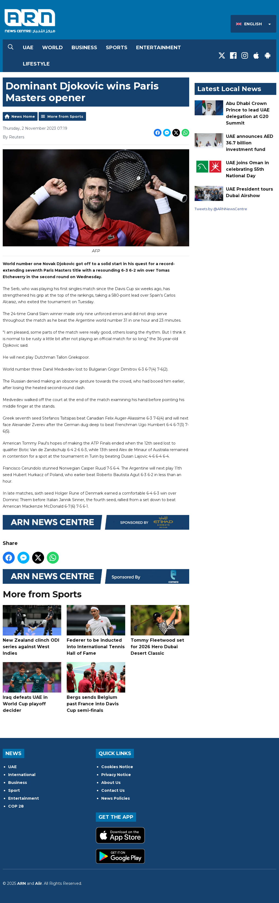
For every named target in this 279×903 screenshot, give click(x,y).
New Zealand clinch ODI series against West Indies (32, 630)
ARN (21, 883)
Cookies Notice (117, 766)
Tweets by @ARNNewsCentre (221, 209)
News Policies (115, 798)
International (21, 774)
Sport (14, 790)
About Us (111, 782)
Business (84, 48)
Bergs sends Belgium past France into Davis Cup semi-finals (96, 687)
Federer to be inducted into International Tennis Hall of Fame (96, 630)
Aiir (38, 883)
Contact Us (113, 790)
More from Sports (65, 116)
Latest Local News (229, 89)
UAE (28, 48)
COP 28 (16, 806)
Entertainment (158, 48)
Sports (116, 48)
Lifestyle (36, 64)
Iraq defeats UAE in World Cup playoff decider (32, 687)
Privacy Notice (116, 774)
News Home (23, 116)
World (52, 48)
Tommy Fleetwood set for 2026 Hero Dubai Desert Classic (160, 630)
